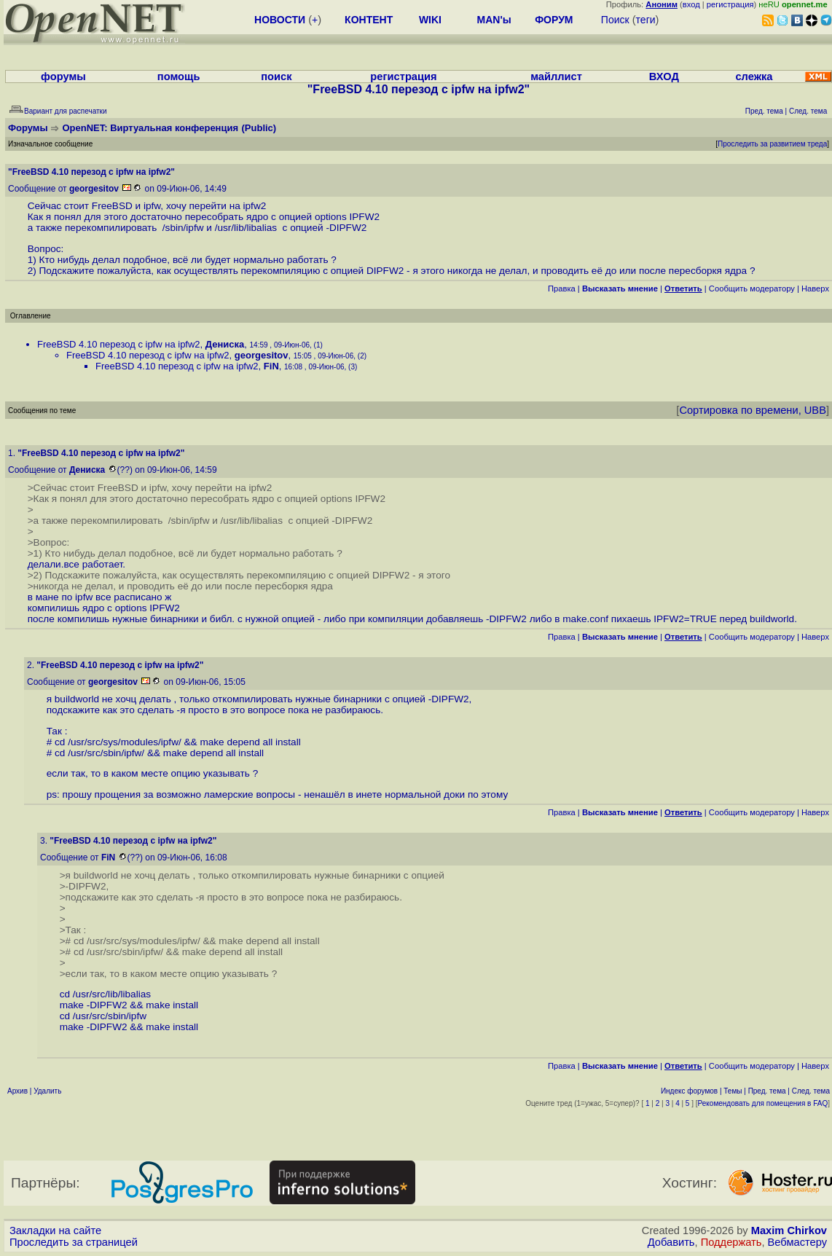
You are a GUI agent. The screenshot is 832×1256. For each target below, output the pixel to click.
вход (691, 4)
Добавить (671, 1242)
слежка (753, 76)
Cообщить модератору (752, 288)
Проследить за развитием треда (772, 144)
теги (646, 19)
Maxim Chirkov (789, 1230)
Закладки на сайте (55, 1230)
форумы (63, 76)
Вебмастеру (797, 1242)
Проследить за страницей (73, 1242)
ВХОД (664, 76)
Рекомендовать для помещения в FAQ (763, 1103)
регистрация (730, 4)
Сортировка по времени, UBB (752, 410)
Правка (562, 288)
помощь (178, 76)
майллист (556, 76)
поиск (276, 76)
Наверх (815, 288)
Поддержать (731, 1242)
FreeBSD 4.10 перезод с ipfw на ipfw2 (118, 344)
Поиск (615, 19)
